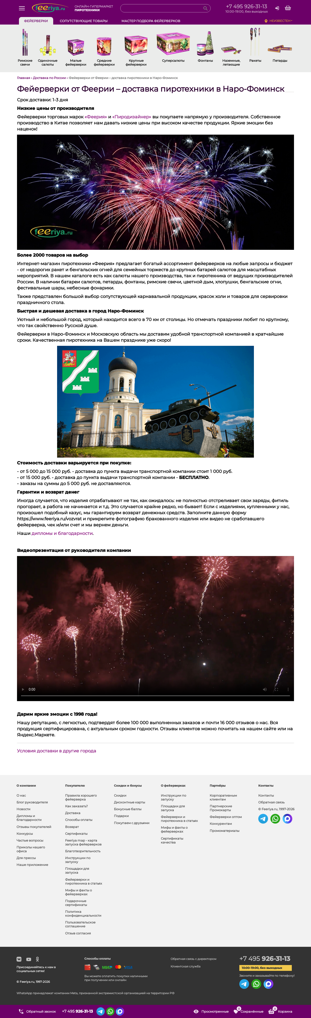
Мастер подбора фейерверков (150, 21)
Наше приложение (32, 865)
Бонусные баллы (127, 809)
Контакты (266, 795)
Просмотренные (215, 1011)
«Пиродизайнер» (131, 117)
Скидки (120, 795)
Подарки (121, 816)
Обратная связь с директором (193, 959)
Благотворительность (82, 851)
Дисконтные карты (129, 802)
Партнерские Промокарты (221, 808)
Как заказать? (76, 806)
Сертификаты (76, 833)
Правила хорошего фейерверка (81, 797)
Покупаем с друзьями (131, 823)
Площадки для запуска (77, 870)
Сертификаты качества (172, 840)
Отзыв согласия (78, 933)
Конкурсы (25, 833)
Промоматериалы (224, 831)
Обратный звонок (41, 1011)
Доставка (72, 813)
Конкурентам (221, 824)
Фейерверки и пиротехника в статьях (83, 881)
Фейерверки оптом (226, 817)
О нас (21, 795)
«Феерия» (96, 117)
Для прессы (26, 858)
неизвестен (279, 21)
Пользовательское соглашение (80, 924)
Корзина (282, 1009)
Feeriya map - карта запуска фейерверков (83, 842)
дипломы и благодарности (62, 533)
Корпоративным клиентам (223, 797)
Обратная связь (271, 802)
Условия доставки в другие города (56, 751)
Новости (23, 809)
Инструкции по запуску (77, 860)
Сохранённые (249, 1009)
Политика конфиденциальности (83, 913)
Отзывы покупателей (34, 827)
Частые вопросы (30, 840)
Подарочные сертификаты (76, 903)
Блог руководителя (32, 802)
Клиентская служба (185, 966)
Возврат (72, 827)
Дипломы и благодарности (29, 818)
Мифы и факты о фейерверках (78, 892)
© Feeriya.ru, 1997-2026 (276, 809)
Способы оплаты (78, 820)
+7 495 (264, 959)
